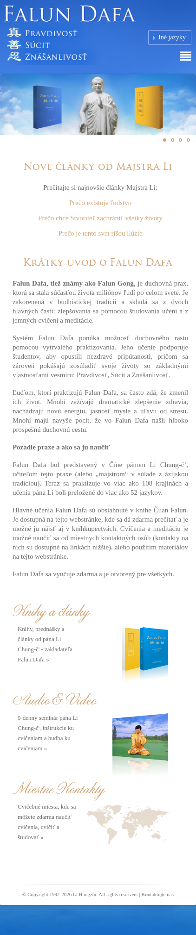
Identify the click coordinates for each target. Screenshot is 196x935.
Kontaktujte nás (158, 894)
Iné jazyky (172, 37)
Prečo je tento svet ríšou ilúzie (100, 233)
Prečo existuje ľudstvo (100, 202)
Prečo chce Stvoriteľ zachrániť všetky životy (100, 218)
